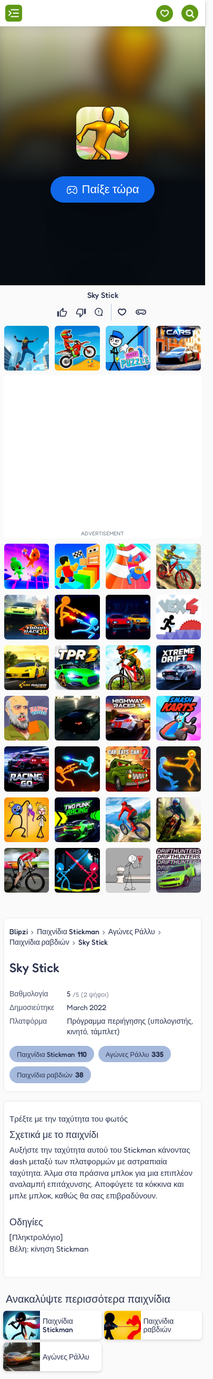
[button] (102, 133)
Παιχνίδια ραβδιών (39, 941)
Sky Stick (93, 941)
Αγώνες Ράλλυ (131, 931)
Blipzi (18, 931)
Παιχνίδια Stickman (68, 931)
